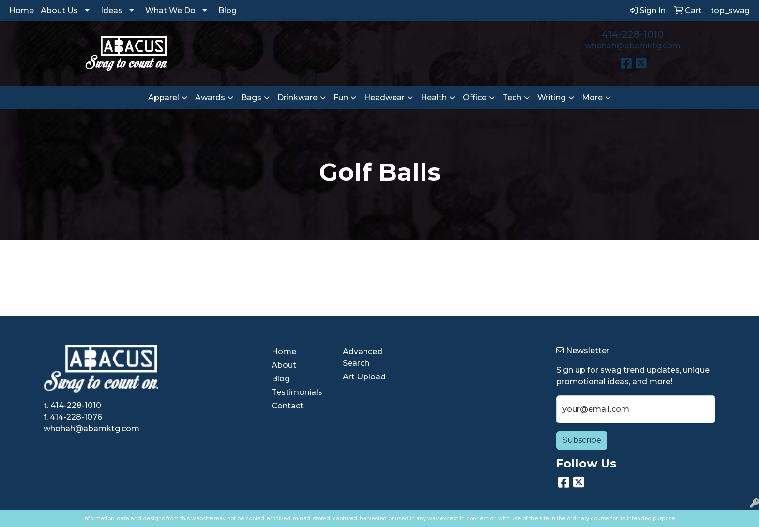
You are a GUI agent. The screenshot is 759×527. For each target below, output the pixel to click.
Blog (227, 10)
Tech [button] (511, 97)
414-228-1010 (632, 34)
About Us (59, 10)
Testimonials (297, 392)
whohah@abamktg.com (633, 45)
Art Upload (364, 376)
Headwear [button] (384, 97)
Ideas (111, 10)
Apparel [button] (163, 97)
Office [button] (474, 97)
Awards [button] (210, 97)
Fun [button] (341, 97)
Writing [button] (551, 97)
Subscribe (581, 440)
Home (21, 10)
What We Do (170, 10)
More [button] (592, 97)
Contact (288, 405)
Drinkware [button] (297, 97)
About (284, 365)
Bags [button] (251, 97)
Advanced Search (362, 357)
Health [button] (434, 97)
